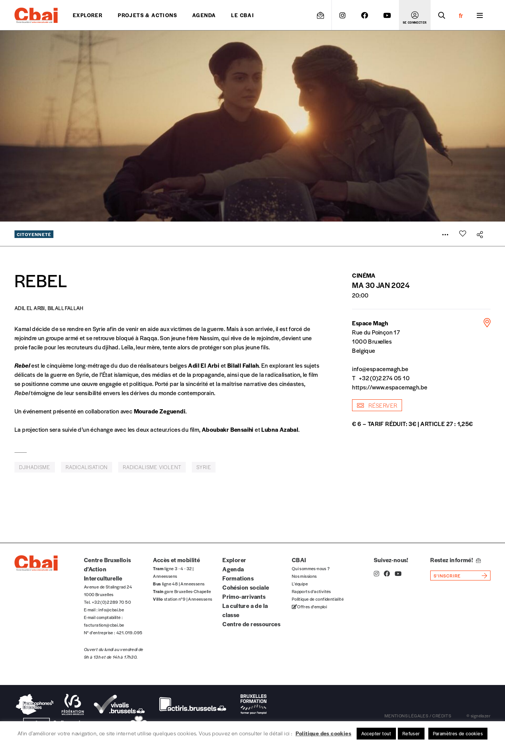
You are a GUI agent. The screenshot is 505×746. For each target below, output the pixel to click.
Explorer (88, 15)
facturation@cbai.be (104, 625)
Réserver (377, 405)
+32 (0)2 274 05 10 (384, 378)
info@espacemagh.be (380, 369)
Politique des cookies (323, 733)
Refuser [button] (411, 733)
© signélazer (478, 715)
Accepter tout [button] (376, 733)
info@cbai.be (111, 609)
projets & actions (147, 15)
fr (461, 15)
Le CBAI (242, 15)
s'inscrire (447, 575)
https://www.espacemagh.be (389, 387)
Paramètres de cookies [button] (458, 733)
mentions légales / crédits (417, 715)
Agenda (204, 15)
